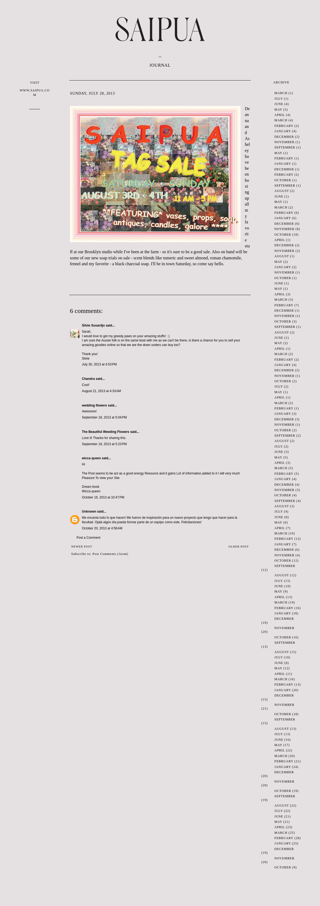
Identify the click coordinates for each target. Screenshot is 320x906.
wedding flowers (94, 405)
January (282, 131)
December (284, 137)
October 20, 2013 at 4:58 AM (102, 528)
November (284, 142)
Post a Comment (88, 537)
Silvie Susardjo (93, 325)
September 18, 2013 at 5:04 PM (104, 417)
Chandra (88, 379)
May (278, 109)
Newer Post (81, 546)
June (278, 104)
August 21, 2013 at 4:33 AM (101, 391)
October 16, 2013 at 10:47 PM (103, 497)
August (281, 191)
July (278, 98)
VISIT (35, 89)
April (279, 115)
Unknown (89, 511)
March (280, 93)
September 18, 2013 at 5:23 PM (104, 444)
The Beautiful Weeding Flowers (105, 432)
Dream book (90, 487)
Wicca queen (91, 491)
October (282, 180)
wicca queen (91, 458)
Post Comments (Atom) (110, 554)
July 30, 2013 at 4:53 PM (99, 364)
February (283, 126)
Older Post (239, 546)
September (284, 147)
